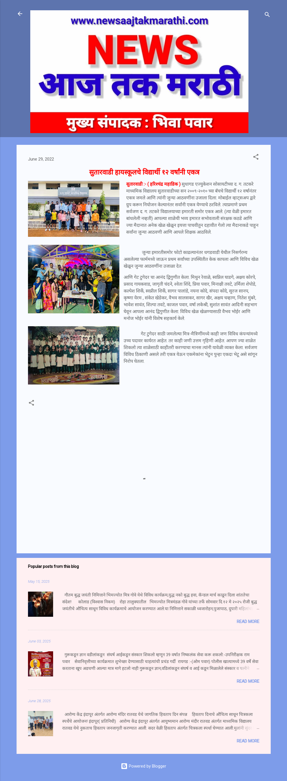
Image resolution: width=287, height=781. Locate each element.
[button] (255, 157)
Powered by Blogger (143, 766)
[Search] (267, 15)
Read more (248, 621)
